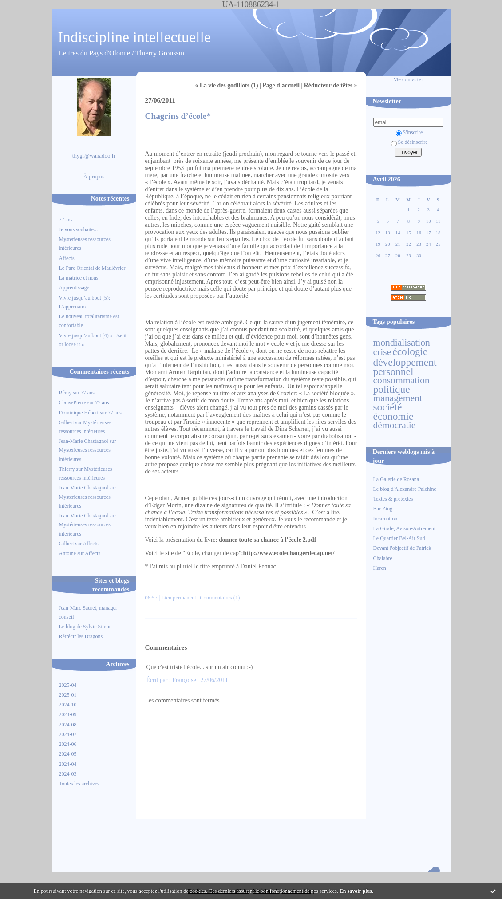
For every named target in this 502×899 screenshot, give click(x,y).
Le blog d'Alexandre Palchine (404, 489)
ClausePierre (72, 402)
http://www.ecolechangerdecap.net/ (288, 553)
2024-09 (68, 714)
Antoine (67, 553)
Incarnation (385, 519)
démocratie (394, 425)
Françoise (184, 680)
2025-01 (68, 695)
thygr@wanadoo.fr (93, 156)
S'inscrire (409, 132)
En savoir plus (356, 891)
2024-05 (68, 754)
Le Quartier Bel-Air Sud (399, 538)
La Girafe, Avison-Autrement (404, 528)
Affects (67, 258)
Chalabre (382, 558)
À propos (94, 176)
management (397, 398)
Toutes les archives (79, 784)
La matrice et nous (79, 278)
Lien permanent (178, 598)
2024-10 (68, 705)
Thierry (67, 469)
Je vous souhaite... (78, 229)
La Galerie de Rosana (396, 479)
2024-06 (68, 744)
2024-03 (68, 774)
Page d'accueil (281, 85)
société (387, 407)
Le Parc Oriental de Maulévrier (93, 268)
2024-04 (68, 764)
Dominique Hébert (79, 413)
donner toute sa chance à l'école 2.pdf (267, 539)
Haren (379, 568)
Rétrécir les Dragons (81, 636)
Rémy (65, 393)
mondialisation (401, 342)
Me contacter (408, 79)
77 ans (66, 220)
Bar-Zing (383, 508)
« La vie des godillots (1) (226, 85)
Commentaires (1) (220, 598)
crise (382, 352)
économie (393, 416)
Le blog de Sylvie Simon (85, 626)
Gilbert (66, 422)
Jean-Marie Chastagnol (83, 441)
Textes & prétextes (393, 499)
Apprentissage (74, 287)
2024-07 (68, 734)
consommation (401, 380)
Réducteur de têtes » (330, 85)
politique (391, 389)
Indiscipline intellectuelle (134, 37)
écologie (409, 351)
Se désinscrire (409, 142)
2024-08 (68, 725)
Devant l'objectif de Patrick (402, 548)
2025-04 (68, 685)
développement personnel (405, 366)
